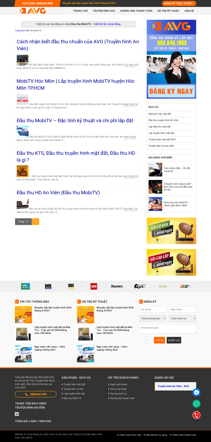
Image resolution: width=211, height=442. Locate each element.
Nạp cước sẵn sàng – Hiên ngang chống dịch (49, 348)
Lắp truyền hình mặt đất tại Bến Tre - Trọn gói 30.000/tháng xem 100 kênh (52, 330)
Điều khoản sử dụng (156, 434)
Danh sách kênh (118, 384)
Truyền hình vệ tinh (74, 389)
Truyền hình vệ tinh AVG (161, 145)
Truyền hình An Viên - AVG (173, 386)
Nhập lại (174, 340)
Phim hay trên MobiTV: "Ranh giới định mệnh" (176, 204)
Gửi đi (159, 340)
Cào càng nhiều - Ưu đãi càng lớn (177, 170)
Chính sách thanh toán (184, 434)
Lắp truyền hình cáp (74, 393)
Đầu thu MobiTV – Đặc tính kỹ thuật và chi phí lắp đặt (75, 120)
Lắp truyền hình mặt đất (161, 133)
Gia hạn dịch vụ (118, 393)
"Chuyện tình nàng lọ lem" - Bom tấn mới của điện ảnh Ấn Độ (178, 186)
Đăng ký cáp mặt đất (160, 113)
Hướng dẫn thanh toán (122, 398)
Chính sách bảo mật (130, 434)
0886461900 (36, 394)
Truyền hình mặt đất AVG (162, 139)
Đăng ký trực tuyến (178, 3)
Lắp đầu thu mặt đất (160, 126)
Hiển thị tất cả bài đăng (107, 24)
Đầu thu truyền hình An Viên (164, 120)
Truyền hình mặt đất (74, 384)
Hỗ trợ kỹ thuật (118, 389)
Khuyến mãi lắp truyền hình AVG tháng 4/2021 (89, 3)
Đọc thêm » (131, 66)
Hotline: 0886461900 (37, 3)
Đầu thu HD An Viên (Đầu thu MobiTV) (58, 192)
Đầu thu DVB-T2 (72, 398)
